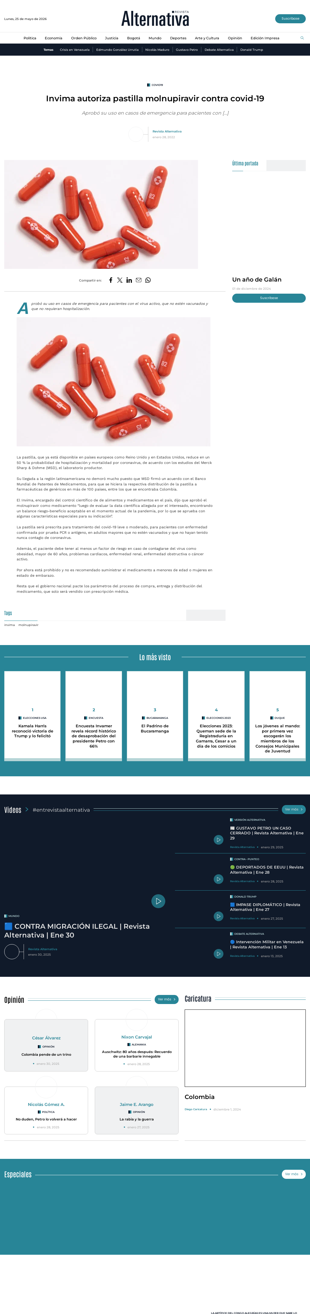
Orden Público (84, 38)
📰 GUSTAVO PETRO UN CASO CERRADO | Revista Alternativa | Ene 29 (267, 833)
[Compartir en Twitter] (120, 280)
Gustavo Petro (187, 49)
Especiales (17, 1173)
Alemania (139, 1044)
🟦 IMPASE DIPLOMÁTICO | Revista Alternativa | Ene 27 (265, 907)
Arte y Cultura (207, 38)
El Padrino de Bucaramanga (155, 728)
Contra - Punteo (246, 859)
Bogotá (133, 38)
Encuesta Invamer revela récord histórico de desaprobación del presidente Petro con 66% (93, 736)
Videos (12, 809)
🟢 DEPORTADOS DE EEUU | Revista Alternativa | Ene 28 (267, 870)
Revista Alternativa (167, 131)
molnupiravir (28, 625)
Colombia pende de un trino (46, 1054)
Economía (53, 38)
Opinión (235, 38)
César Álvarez (46, 1037)
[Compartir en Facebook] (111, 280)
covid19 (157, 84)
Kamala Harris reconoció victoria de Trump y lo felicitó (32, 731)
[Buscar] (302, 38)
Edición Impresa (265, 38)
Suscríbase (290, 18)
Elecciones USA (34, 717)
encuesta (96, 717)
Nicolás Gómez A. (46, 1104)
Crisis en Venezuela (75, 49)
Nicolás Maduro (157, 49)
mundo (13, 916)
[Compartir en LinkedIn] (129, 280)
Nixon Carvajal (136, 1037)
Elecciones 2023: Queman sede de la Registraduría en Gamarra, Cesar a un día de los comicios (216, 736)
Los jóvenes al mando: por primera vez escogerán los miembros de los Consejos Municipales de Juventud (277, 738)
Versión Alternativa (249, 819)
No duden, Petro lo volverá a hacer (46, 1119)
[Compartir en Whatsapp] (148, 280)
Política (30, 38)
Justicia (111, 38)
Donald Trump (251, 49)
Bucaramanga (157, 717)
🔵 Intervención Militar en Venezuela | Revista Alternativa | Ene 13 (267, 944)
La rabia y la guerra (137, 1119)
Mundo (155, 38)
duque (280, 717)
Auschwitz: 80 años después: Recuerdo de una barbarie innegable (137, 1054)
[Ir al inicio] (155, 19)
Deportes (178, 38)
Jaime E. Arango (136, 1104)
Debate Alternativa (219, 49)
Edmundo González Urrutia (117, 49)
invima (9, 625)
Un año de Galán (257, 279)
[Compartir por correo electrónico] (138, 280)
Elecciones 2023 (218, 717)
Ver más (294, 809)
